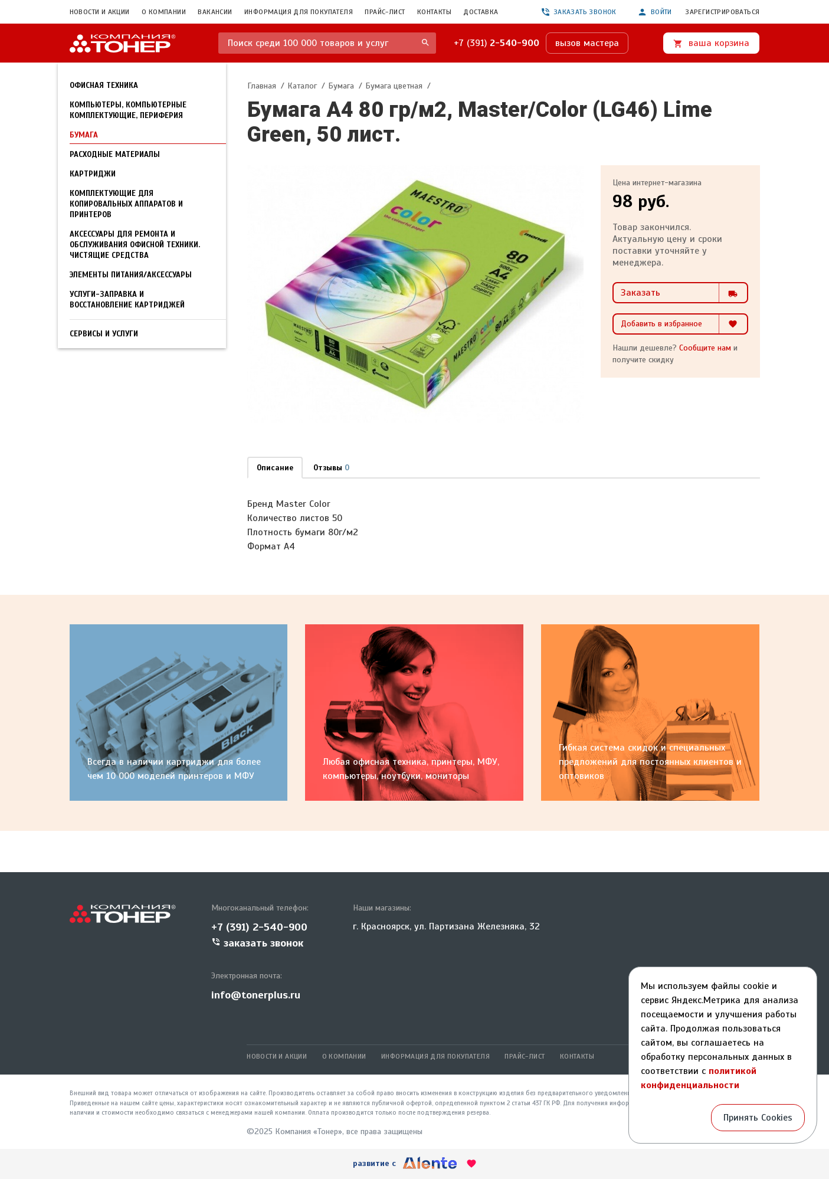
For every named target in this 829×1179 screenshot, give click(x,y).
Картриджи (93, 174)
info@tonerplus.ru (255, 994)
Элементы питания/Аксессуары (131, 275)
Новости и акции (100, 12)
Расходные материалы (115, 154)
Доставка (480, 12)
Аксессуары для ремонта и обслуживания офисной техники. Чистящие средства (135, 245)
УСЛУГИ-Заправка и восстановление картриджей (127, 300)
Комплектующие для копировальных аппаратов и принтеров (126, 204)
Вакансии (215, 12)
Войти (654, 12)
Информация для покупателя (298, 12)
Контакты (434, 12)
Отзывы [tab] (331, 468)
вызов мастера (587, 43)
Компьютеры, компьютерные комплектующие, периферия (128, 110)
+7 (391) (496, 43)
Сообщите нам (705, 348)
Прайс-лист (385, 12)
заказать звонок (578, 12)
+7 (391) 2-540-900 (259, 927)
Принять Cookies (757, 1118)
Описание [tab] (275, 468)
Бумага (84, 135)
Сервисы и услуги (104, 334)
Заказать (684, 292)
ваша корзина (711, 43)
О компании (164, 12)
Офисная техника (104, 85)
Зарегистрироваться (722, 12)
